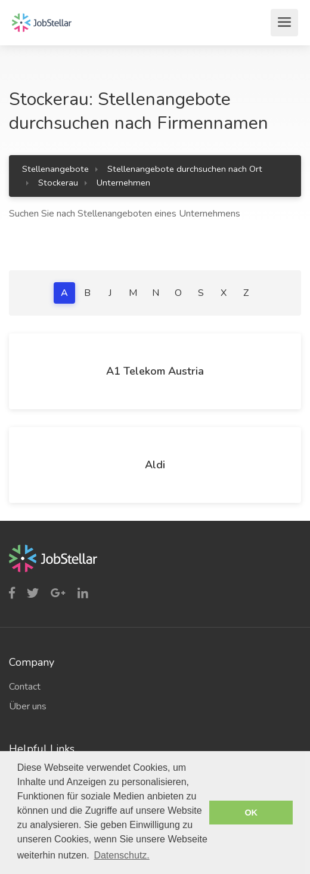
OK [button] (251, 812)
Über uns (27, 706)
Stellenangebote (55, 169)
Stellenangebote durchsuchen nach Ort (184, 169)
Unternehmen (123, 183)
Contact (25, 686)
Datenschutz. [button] (121, 855)
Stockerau (58, 183)
